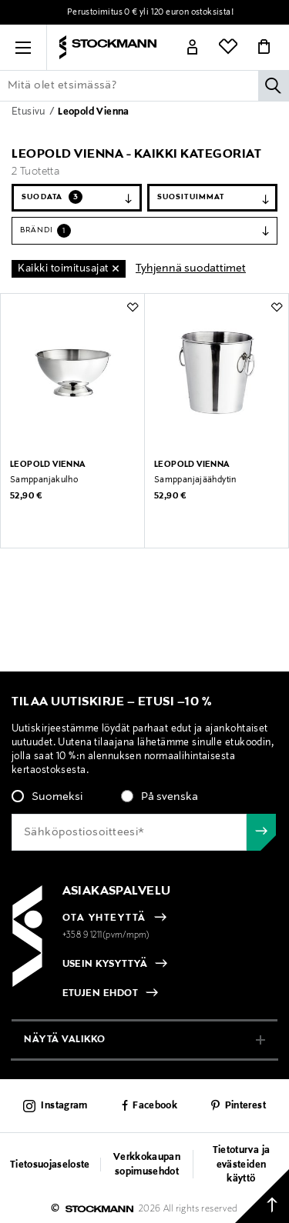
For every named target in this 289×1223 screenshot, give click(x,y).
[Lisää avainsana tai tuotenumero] (144, 85)
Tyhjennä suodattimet (191, 268)
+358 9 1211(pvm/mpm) (106, 935)
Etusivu (30, 112)
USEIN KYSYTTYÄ (105, 964)
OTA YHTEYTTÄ (104, 918)
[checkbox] (144, 801)
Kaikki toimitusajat (63, 269)
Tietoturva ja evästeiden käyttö (241, 1165)
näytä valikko (65, 1039)
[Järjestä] (212, 198)
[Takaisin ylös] (262, 1196)
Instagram (64, 1106)
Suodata (52, 197)
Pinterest (245, 1106)
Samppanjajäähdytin (195, 480)
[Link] (192, 47)
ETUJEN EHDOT (100, 993)
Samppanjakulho (44, 480)
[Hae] (273, 85)
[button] (23, 48)
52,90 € (26, 496)
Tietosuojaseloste (50, 1165)
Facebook (155, 1106)
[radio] (47, 797)
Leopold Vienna (93, 112)
